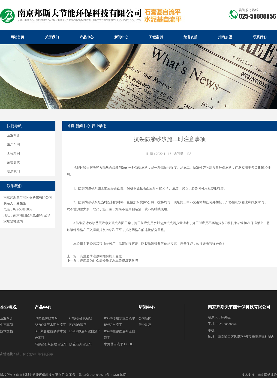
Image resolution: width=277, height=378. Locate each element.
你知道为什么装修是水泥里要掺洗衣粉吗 (109, 260)
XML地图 (119, 375)
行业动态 (99, 126)
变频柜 (32, 354)
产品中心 (86, 37)
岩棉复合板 (45, 354)
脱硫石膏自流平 (80, 344)
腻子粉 (21, 354)
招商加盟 (225, 37)
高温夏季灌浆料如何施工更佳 (101, 256)
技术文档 (6, 331)
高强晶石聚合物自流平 (51, 344)
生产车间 (13, 144)
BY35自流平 (78, 325)
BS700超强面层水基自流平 (119, 334)
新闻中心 (121, 37)
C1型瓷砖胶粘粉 (46, 318)
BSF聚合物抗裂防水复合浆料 (50, 334)
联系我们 (260, 37)
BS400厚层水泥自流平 (85, 331)
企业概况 (8, 307)
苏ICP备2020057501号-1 (95, 375)
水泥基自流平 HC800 (118, 344)
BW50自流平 (113, 325)
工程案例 (156, 37)
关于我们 (52, 37)
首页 (70, 126)
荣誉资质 (190, 37)
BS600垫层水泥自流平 (50, 325)
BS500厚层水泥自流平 (119, 318)
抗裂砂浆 (79, 167)
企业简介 (13, 135)
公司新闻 (144, 318)
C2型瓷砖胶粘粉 (80, 318)
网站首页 (17, 37)
